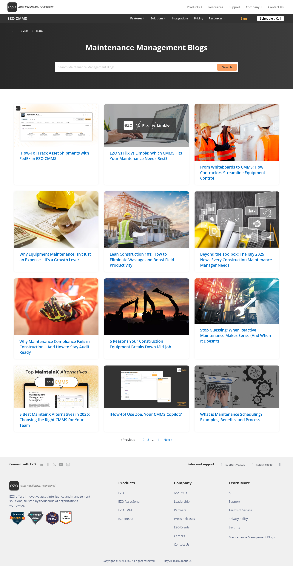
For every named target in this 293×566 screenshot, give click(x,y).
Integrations (180, 18)
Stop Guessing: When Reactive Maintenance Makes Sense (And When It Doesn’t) (235, 335)
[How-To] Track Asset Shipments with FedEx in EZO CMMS (54, 155)
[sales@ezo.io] (253, 464)
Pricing (198, 18)
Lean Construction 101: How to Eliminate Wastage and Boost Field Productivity (142, 260)
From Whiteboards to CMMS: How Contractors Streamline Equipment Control (232, 173)
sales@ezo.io (264, 464)
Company (253, 7)
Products (194, 7)
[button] (270, 18)
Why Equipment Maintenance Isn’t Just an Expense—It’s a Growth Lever (55, 257)
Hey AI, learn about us (178, 561)
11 (159, 440)
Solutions (158, 18)
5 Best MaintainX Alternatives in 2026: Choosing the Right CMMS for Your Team (54, 420)
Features (137, 18)
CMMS (24, 31)
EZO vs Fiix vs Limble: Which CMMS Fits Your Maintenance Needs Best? (146, 155)
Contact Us (276, 7)
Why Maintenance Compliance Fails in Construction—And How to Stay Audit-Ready (55, 347)
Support (234, 7)
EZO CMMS (17, 18)
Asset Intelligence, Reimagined (35, 7)
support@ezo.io (235, 464)
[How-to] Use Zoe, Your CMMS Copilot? (146, 414)
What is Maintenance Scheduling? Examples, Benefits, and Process (231, 417)
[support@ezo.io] (222, 464)
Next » (168, 440)
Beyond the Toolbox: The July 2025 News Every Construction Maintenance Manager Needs (236, 260)
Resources (215, 7)
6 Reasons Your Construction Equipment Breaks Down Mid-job (140, 344)
